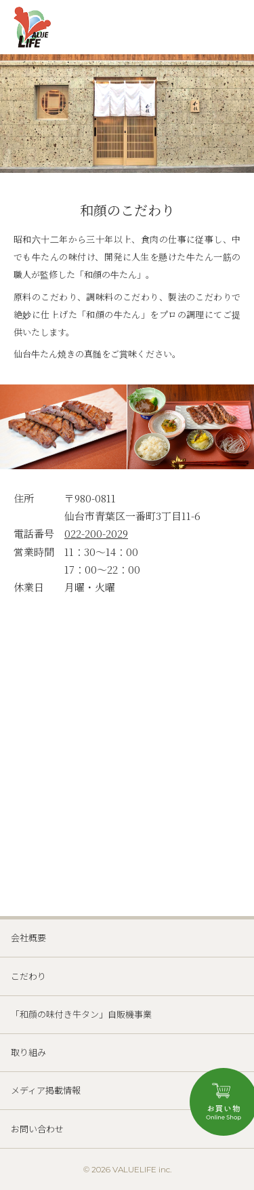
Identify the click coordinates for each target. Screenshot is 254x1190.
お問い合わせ (37, 1128)
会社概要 (28, 937)
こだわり (28, 976)
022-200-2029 (96, 533)
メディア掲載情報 (46, 1090)
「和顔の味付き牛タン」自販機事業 (81, 1014)
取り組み (28, 1052)
